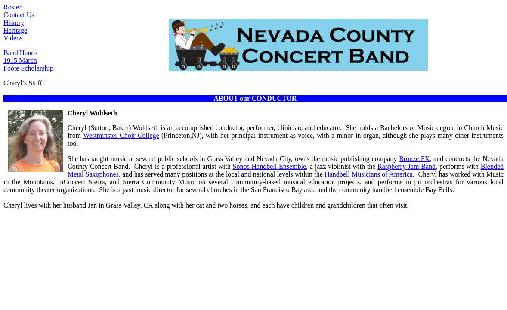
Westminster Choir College (121, 135)
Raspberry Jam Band (406, 166)
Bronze (414, 158)
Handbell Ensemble (269, 166)
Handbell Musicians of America (369, 174)
